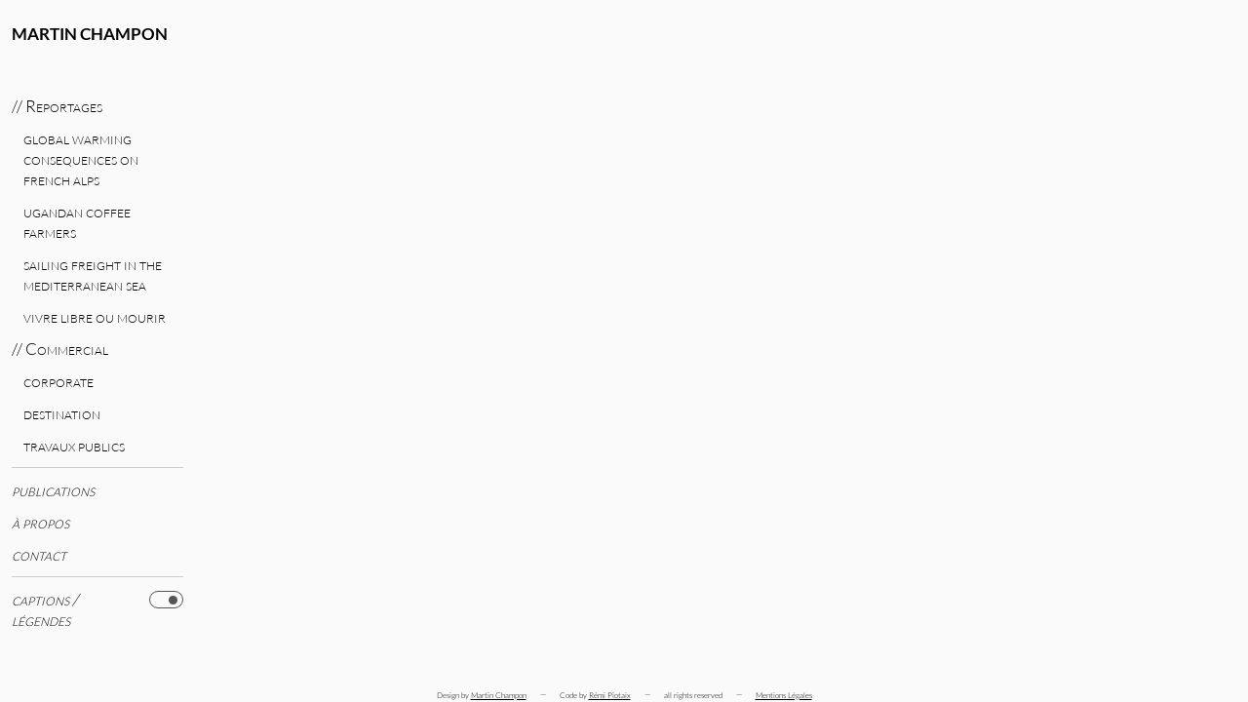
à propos (40, 522)
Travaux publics (74, 445)
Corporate (58, 380)
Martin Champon (90, 33)
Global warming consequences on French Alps (80, 158)
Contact (39, 554)
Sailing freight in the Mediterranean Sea (92, 274)
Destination (61, 413)
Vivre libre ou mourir (94, 316)
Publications (53, 490)
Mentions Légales (784, 694)
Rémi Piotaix (610, 694)
